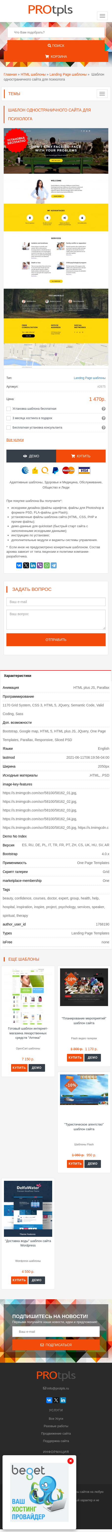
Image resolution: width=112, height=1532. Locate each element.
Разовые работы (56, 1426)
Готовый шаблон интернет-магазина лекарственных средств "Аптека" (28, 1033)
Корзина (56, 56)
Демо (31, 456)
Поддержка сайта (56, 1441)
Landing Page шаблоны (68, 74)
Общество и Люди (56, 487)
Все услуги (15, 440)
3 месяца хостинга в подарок (32, 418)
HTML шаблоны (33, 74)
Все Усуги (56, 1418)
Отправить (56, 640)
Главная (10, 74)
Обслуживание (91, 482)
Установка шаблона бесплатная (34, 408)
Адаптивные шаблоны (26, 482)
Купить (81, 456)
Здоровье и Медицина (60, 482)
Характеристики (17, 676)
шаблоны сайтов (77, 1492)
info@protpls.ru (56, 1388)
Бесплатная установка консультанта (37, 427)
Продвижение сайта (56, 1433)
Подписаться (56, 1345)
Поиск (56, 46)
